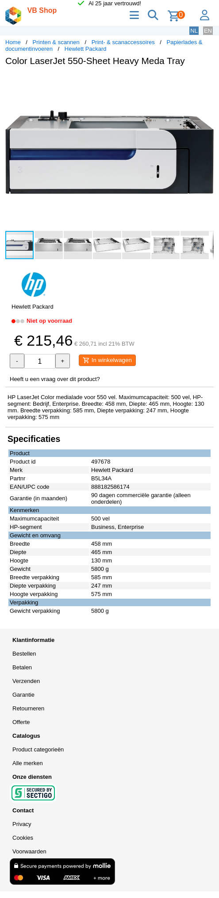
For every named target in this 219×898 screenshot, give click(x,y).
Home (13, 42)
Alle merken (27, 763)
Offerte (21, 722)
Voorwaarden (29, 851)
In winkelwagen (107, 360)
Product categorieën (38, 749)
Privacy (21, 824)
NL (194, 30)
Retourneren (28, 708)
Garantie (23, 694)
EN (208, 30)
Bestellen (24, 653)
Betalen (22, 667)
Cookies (22, 837)
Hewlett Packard (86, 48)
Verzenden (26, 681)
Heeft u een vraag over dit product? (55, 379)
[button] (206, 82)
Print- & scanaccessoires (123, 42)
